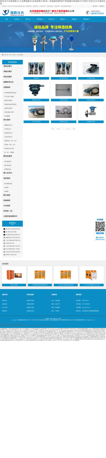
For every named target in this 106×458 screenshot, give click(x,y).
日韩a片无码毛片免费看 (96, 333)
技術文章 (51, 19)
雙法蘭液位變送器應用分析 (12, 234)
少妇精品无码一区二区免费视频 (31, 330)
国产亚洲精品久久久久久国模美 (44, 340)
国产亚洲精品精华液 (88, 339)
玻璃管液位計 (8, 133)
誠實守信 (4, 300)
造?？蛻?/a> (5, 307)
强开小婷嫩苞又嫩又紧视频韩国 (67, 337)
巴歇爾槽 (7, 116)
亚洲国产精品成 (13, 335)
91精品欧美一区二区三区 (80, 335)
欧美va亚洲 (96, 334)
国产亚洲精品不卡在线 (13, 339)
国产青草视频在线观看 (82, 330)
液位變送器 (7, 161)
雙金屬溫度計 (8, 183)
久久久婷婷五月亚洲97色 (35, 328)
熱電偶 (6, 187)
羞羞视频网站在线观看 (72, 331)
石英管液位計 (8, 137)
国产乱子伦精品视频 (12, 337)
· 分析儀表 (6, 206)
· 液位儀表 (6, 120)
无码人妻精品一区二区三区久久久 (49, 328)
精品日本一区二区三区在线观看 (59, 331)
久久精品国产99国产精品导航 (67, 335)
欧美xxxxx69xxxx (40, 334)
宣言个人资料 (6, 333)
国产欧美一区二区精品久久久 (59, 334)
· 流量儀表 (6, 87)
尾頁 (74, 129)
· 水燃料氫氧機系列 (10, 216)
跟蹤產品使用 (30, 304)
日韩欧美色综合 (73, 328)
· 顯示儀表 (6, 195)
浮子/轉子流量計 (9, 96)
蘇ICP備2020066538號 (55, 319)
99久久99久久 (32, 337)
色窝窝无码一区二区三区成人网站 (47, 330)
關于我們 (95, 6)
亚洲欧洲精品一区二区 (44, 337)
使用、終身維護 (55, 307)
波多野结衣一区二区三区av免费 (37, 331)
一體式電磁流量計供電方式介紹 (13, 246)
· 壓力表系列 (7, 173)
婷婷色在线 (21, 339)
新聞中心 (63, 19)
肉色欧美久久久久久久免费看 (84, 333)
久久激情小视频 (3, 339)
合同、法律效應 (55, 300)
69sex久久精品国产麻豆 (17, 340)
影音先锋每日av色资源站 (65, 332)
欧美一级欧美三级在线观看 (57, 333)
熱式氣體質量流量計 (10, 92)
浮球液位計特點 (9, 243)
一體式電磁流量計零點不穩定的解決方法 (13, 240)
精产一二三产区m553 (76, 332)
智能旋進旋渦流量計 (10, 104)
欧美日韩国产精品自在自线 (86, 334)
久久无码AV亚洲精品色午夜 (30, 340)
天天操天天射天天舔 (55, 337)
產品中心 (28, 19)
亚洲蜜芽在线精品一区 (22, 337)
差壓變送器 (7, 169)
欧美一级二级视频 (24, 328)
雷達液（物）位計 (9, 144)
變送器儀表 (20, 54)
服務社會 (4, 311)
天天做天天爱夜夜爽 (57, 339)
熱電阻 (6, 191)
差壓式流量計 (8, 100)
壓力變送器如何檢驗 (10, 232)
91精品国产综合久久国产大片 (89, 338)
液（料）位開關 (9, 152)
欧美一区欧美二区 (34, 338)
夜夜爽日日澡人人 (14, 338)
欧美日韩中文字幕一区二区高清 (30, 332)
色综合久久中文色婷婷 (11, 330)
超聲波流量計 (8, 108)
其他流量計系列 (9, 112)
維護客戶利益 (30, 307)
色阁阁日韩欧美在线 (99, 339)
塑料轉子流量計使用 (10, 254)
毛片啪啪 (40, 332)
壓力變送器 (7, 165)
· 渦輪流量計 (7, 71)
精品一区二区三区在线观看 (73, 334)
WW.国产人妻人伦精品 (24, 338)
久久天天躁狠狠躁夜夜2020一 (16, 333)
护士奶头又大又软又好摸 (15, 334)
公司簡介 (16, 19)
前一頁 (58, 129)
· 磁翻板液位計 (8, 82)
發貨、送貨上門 (55, 304)
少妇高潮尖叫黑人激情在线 (70, 333)
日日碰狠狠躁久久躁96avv (53, 332)
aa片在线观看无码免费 (78, 339)
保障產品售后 (30, 311)
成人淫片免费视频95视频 (76, 338)
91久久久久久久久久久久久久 (70, 330)
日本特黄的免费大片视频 (93, 335)
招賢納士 (74, 19)
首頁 (6, 19)
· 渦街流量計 (7, 77)
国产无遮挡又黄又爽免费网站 (82, 337)
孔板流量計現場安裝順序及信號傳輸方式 (13, 252)
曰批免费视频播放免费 (41, 335)
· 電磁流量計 (7, 66)
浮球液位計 (7, 129)
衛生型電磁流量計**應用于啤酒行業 (13, 249)
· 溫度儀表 (6, 178)
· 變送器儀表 (7, 156)
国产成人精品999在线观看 (44, 333)
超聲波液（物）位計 (10, 140)
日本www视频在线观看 (86, 332)
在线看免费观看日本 (94, 337)
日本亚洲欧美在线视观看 (63, 328)
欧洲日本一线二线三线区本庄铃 (22, 331)
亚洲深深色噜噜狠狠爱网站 (84, 331)
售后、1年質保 (55, 311)
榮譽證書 (40, 19)
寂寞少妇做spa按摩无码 (14, 328)
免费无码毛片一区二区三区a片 (63, 338)
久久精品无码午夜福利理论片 (32, 339)
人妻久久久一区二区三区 (58, 340)
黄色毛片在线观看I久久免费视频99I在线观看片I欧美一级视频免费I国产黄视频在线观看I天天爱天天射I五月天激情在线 (27, 326)
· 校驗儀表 (6, 200)
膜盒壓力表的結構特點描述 (12, 229)
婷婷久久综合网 (48, 334)
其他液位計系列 (9, 148)
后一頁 (68, 129)
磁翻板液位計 (8, 125)
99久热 (44, 332)
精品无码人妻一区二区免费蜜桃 (71, 340)
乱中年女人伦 (20, 330)
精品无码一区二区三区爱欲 (53, 335)
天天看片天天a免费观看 (30, 335)
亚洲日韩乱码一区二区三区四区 (28, 334)
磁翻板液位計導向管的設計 (12, 237)
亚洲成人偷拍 (48, 331)
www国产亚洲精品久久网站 (45, 339)
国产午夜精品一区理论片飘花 (98, 331)
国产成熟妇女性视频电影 (6, 332)
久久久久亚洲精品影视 (93, 328)
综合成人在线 (42, 338)
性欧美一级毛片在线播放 (94, 330)
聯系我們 (101, 6)
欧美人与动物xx (10, 331)
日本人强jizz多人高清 (67, 339)
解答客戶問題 (30, 300)
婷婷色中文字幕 (59, 330)
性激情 (37, 337)
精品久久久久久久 (101, 338)
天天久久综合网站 (33, 333)
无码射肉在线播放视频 (82, 328)
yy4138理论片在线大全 (17, 332)
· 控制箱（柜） (8, 211)
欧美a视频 (26, 333)
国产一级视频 (21, 335)
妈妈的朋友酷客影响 (51, 338)
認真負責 (4, 304)
